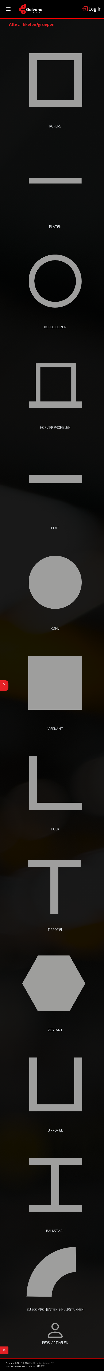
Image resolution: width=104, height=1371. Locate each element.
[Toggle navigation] (8, 9)
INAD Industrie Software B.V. (41, 1363)
